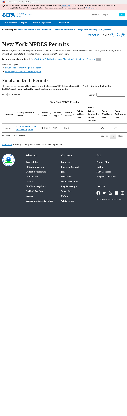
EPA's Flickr (116, 193)
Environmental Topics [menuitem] (16, 23)
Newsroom (66, 177)
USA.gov (65, 196)
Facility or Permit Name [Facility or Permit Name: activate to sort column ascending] (25, 114)
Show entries (11, 94)
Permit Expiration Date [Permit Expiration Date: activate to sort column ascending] (120, 114)
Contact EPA (102, 162)
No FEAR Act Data (34, 191)
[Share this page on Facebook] (112, 35)
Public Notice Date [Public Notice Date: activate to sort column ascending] (80, 114)
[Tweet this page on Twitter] (117, 35)
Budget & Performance (37, 172)
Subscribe (66, 191)
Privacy (29, 196)
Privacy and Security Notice (39, 201)
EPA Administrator (35, 167)
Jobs (63, 172)
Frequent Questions (106, 177)
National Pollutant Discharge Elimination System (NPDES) (83, 29)
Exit (98, 59)
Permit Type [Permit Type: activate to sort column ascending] (57, 114)
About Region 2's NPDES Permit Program (23, 71)
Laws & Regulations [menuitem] (43, 23)
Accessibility (32, 162)
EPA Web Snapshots (36, 186)
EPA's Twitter (104, 193)
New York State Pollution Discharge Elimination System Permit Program (63, 59)
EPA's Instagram (122, 193)
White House (67, 201)
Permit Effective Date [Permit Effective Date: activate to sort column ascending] (106, 114)
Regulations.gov (69, 186)
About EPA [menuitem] (64, 23)
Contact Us (93, 35)
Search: (107, 95)
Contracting (32, 177)
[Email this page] (123, 35)
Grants (29, 182)
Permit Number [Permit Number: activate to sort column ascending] (45, 114)
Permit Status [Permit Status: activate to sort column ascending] (68, 114)
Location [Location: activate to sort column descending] (8, 114)
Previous (104, 135)
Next (120, 135)
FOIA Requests (103, 172)
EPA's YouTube (110, 193)
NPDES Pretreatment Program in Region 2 (23, 67)
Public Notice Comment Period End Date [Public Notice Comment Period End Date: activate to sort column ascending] (92, 114)
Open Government (70, 182)
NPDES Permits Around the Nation (34, 29)
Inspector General (70, 167)
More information (91, 8)
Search (122, 14)
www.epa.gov (65, 6)
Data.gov (65, 162)
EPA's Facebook (98, 193)
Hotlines (100, 167)
